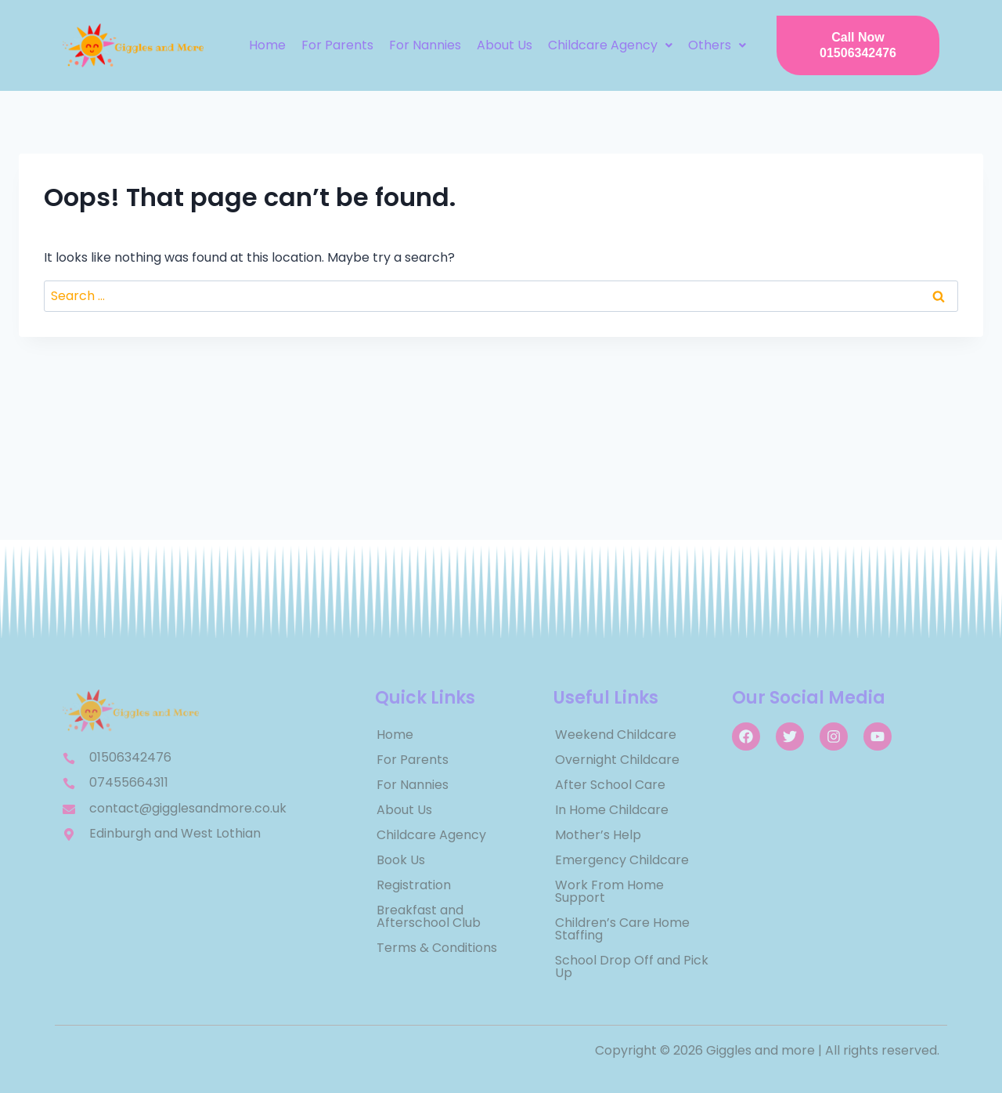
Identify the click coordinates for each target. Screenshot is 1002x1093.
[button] (610, 45)
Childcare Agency (610, 45)
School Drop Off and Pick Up (631, 966)
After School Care (610, 785)
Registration (414, 885)
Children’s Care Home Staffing (622, 929)
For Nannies (425, 45)
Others (717, 45)
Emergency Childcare (622, 860)
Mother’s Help (598, 835)
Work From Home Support (609, 891)
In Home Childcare (612, 810)
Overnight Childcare (617, 760)
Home (267, 45)
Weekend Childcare (615, 735)
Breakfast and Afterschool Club (429, 916)
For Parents (337, 45)
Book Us (401, 860)
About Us (504, 45)
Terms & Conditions (437, 948)
